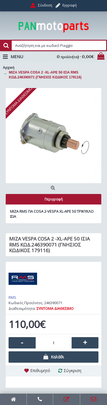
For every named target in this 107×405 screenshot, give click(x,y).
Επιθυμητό (40, 370)
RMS (12, 297)
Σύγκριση (72, 370)
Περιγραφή (54, 199)
